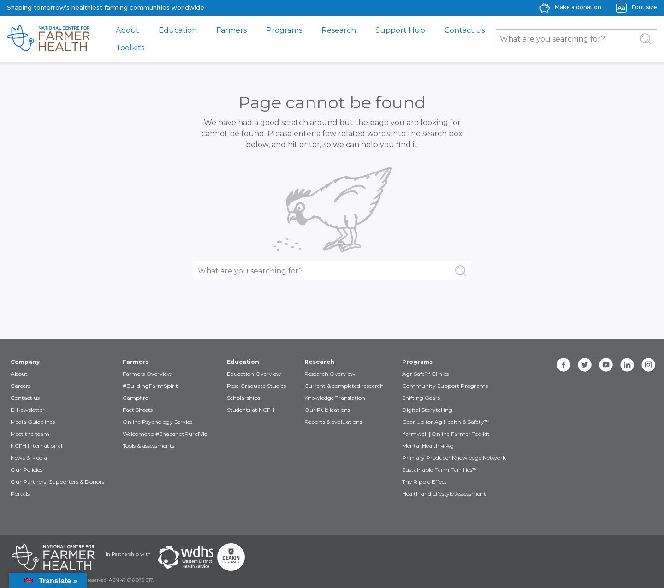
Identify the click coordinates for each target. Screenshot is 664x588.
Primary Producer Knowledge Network (454, 457)
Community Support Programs (445, 385)
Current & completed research (344, 385)
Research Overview (330, 373)
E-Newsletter (28, 409)
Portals (20, 493)
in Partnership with (128, 554)
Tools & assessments (148, 445)
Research (338, 30)
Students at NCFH (250, 409)
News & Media (29, 457)
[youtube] (606, 365)
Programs (284, 30)
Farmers (231, 30)
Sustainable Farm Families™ (440, 469)
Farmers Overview (147, 373)
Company (25, 361)
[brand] (48, 39)
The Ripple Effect (424, 481)
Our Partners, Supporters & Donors (57, 481)
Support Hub (400, 30)
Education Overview (254, 373)
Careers (20, 385)
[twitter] (585, 365)
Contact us (465, 30)
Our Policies (26, 469)
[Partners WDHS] (185, 557)
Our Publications (327, 409)
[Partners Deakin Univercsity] (231, 557)
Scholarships (243, 397)
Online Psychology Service (158, 421)
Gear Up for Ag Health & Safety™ (446, 421)
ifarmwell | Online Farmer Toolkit (446, 433)
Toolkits (130, 47)
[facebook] (563, 365)
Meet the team (30, 433)
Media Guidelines (33, 421)
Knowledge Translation (334, 397)
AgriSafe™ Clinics (425, 373)
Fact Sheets (138, 409)
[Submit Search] (645, 38)
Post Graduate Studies (256, 385)
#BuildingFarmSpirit (150, 385)
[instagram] (648, 365)
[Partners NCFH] (53, 557)
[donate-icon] (544, 7)
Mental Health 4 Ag (428, 445)
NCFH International (36, 445)
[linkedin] (627, 365)
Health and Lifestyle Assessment (444, 493)
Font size (644, 7)
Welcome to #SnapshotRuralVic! (165, 433)
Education (178, 30)
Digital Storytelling (427, 409)
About (127, 30)
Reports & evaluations (333, 421)
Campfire (135, 397)
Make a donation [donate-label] (578, 7)
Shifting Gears (421, 397)
